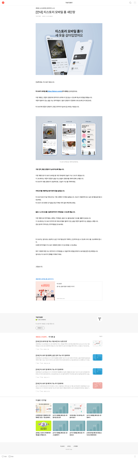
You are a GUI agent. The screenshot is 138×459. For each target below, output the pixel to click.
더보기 (100, 336)
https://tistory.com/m (55, 91)
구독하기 (40, 328)
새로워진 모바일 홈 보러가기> (45, 279)
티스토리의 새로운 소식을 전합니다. (45, 324)
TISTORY (69, 3)
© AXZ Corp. (69, 449)
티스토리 (62, 446)
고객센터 (76, 446)
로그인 (69, 446)
